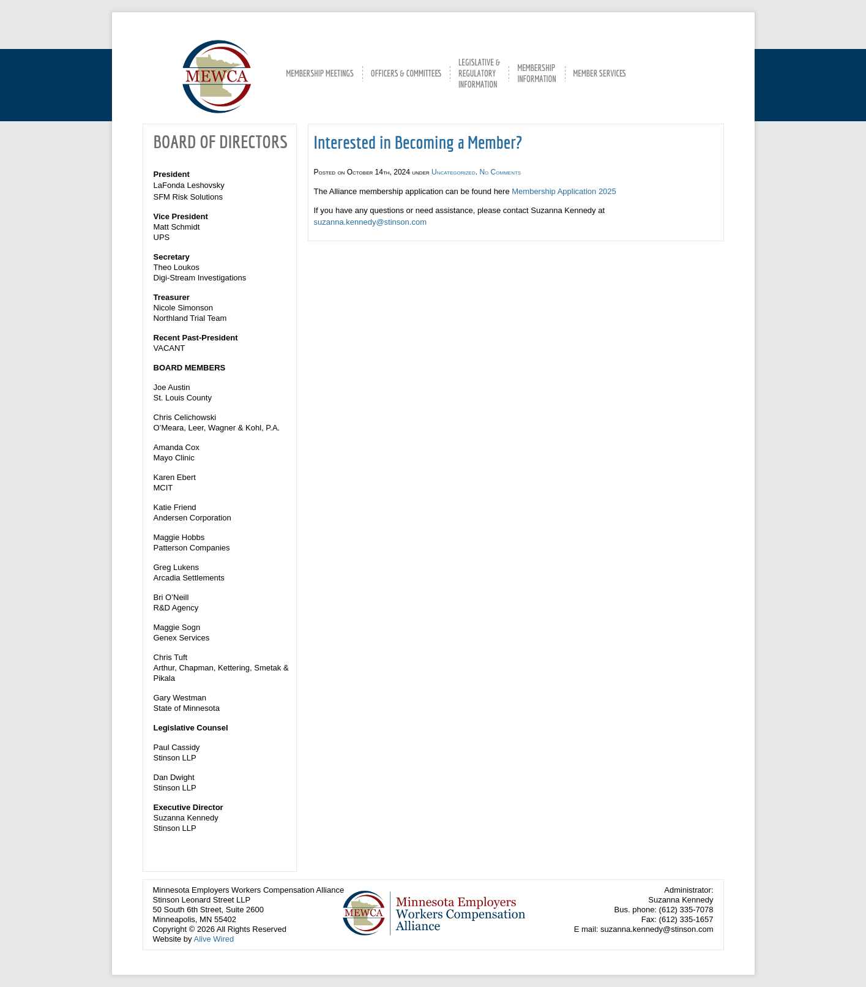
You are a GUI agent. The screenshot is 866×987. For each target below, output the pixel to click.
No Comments (500, 172)
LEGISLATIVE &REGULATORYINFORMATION (479, 73)
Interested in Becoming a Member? (418, 142)
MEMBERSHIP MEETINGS (320, 73)
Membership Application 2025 (564, 191)
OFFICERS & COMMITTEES (406, 73)
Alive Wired (213, 939)
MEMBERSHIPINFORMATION (536, 73)
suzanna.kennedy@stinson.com (370, 222)
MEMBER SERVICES (599, 73)
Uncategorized (453, 172)
